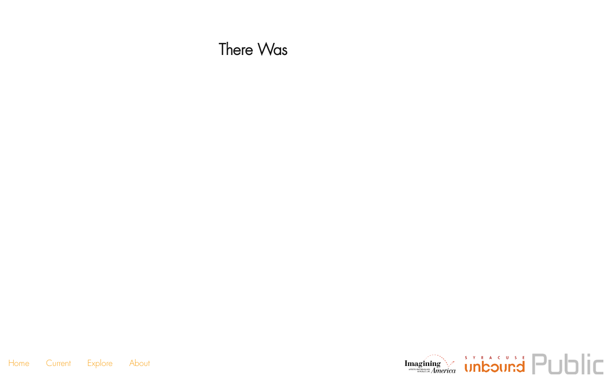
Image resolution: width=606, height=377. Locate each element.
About (139, 363)
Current (58, 363)
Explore (100, 363)
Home (18, 363)
